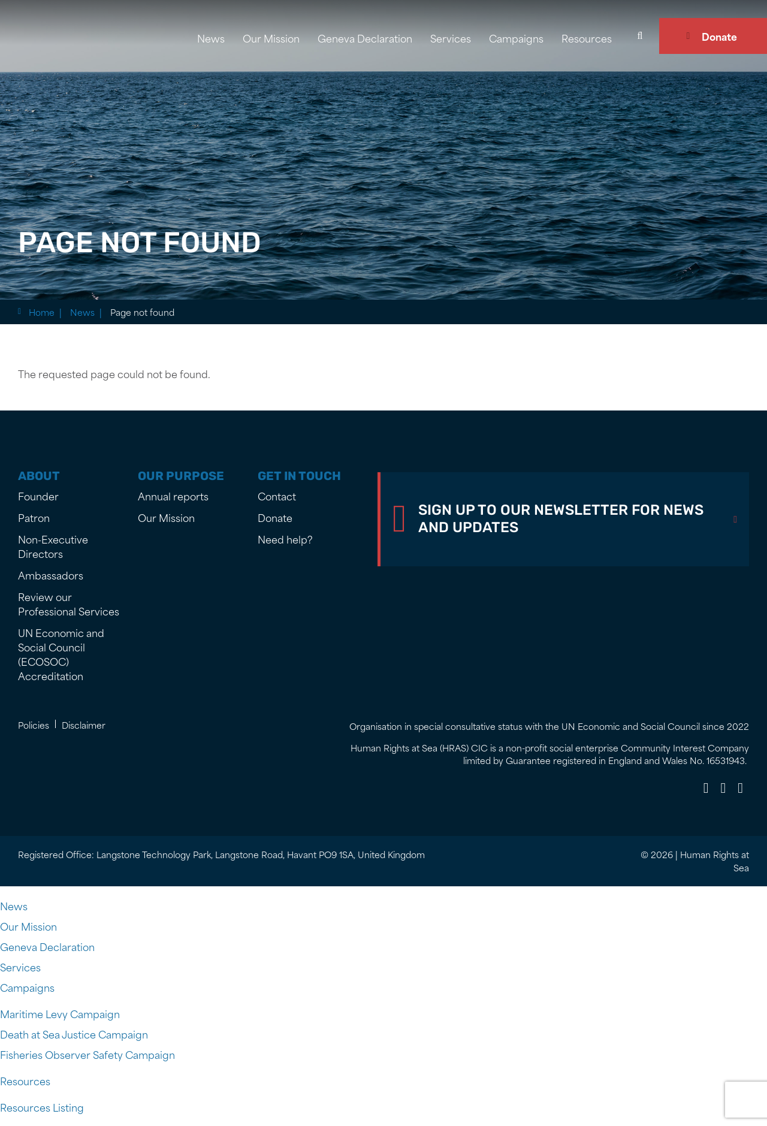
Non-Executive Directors (53, 546)
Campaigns (516, 38)
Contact (277, 495)
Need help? (285, 539)
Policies (33, 725)
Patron (34, 517)
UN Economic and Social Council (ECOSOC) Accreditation (61, 653)
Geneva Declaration (365, 38)
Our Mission (271, 38)
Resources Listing (42, 1107)
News (211, 38)
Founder (38, 495)
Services (450, 38)
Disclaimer (83, 725)
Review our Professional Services (68, 603)
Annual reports (173, 495)
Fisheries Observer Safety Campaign (87, 1054)
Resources (586, 38)
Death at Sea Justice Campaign (74, 1034)
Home (42, 312)
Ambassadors (50, 574)
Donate (719, 36)
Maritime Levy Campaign (60, 1013)
